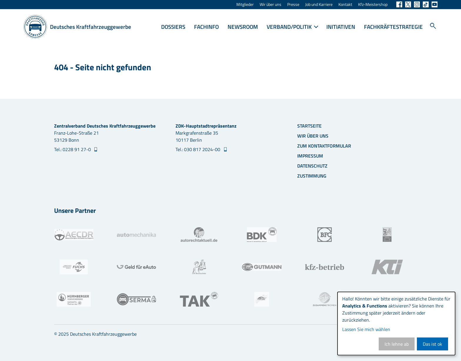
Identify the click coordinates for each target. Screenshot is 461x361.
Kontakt (345, 4)
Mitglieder (245, 4)
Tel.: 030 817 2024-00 (198, 149)
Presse (293, 4)
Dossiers (173, 26)
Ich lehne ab (397, 343)
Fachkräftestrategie (393, 26)
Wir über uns (270, 4)
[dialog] (396, 323)
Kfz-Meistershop (372, 4)
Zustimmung (311, 175)
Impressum (310, 155)
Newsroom (243, 26)
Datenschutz (312, 165)
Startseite (309, 125)
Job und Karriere (319, 4)
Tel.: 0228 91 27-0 (73, 149)
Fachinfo (206, 26)
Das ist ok (432, 343)
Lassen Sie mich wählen (366, 329)
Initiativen (340, 26)
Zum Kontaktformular (324, 145)
